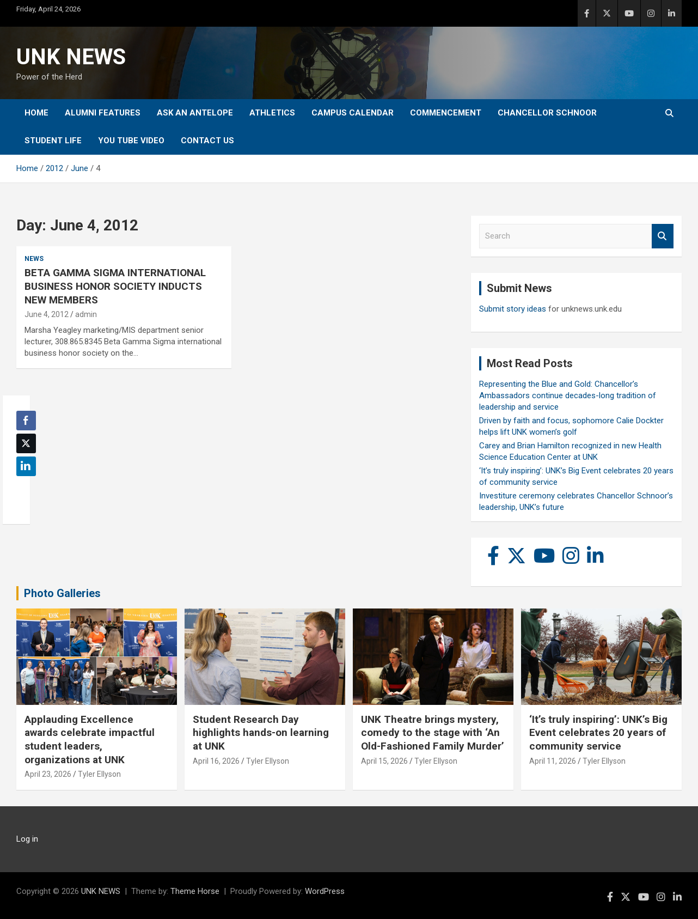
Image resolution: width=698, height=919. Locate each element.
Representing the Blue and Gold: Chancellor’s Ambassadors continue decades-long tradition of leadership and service (567, 395)
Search (662, 236)
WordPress (325, 891)
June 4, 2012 (47, 314)
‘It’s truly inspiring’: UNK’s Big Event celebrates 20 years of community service (598, 732)
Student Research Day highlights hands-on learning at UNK (261, 732)
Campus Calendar (352, 113)
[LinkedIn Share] (26, 466)
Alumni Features (102, 113)
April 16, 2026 (216, 761)
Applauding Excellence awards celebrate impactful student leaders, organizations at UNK (90, 739)
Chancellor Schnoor (547, 113)
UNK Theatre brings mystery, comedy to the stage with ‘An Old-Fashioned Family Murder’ (432, 732)
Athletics (272, 113)
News (34, 259)
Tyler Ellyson (99, 774)
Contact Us (207, 140)
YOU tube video (131, 140)
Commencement (445, 113)
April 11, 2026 (552, 761)
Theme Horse (194, 891)
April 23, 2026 (48, 774)
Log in (27, 839)
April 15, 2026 (384, 761)
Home (36, 113)
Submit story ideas (512, 309)
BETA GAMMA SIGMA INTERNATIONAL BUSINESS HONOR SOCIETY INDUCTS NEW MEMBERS (115, 286)
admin (86, 314)
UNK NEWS (71, 57)
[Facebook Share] (26, 420)
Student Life (53, 140)
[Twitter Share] (26, 443)
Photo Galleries (62, 593)
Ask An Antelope (195, 113)
